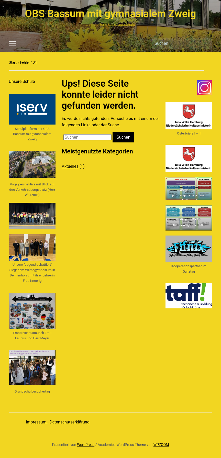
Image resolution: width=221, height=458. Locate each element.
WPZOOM (161, 445)
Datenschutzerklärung (70, 422)
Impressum (36, 422)
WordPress (85, 445)
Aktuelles (70, 166)
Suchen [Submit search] (205, 43)
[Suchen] (177, 43)
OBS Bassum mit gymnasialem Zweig (110, 14)
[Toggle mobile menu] (12, 44)
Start (13, 62)
